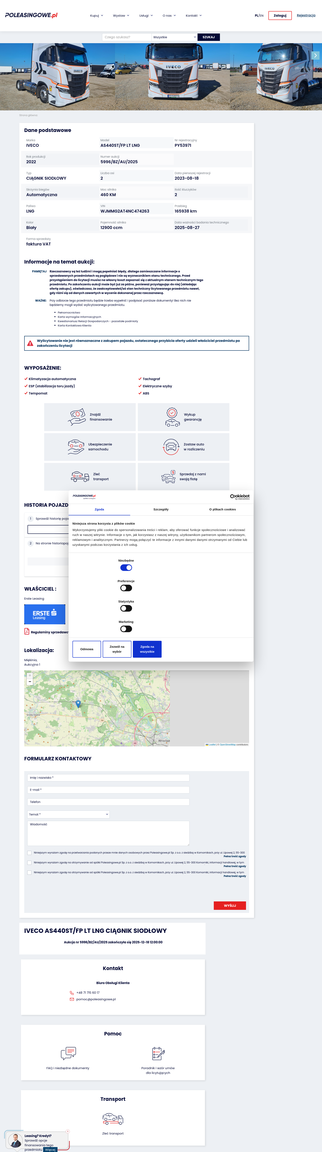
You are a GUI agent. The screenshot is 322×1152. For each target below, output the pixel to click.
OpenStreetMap (180, 685)
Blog (167, 1087)
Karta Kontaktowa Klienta (69, 347)
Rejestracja (172, 1118)
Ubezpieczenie (126, 1092)
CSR (167, 1092)
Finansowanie (126, 1081)
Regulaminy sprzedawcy (47, 604)
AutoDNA (122, 1119)
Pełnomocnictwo (64, 334)
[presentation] (58, 802)
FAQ (167, 1124)
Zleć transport (257, 879)
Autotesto (123, 1124)
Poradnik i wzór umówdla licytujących (182, 881)
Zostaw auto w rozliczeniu (86, 1087)
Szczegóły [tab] (160, 544)
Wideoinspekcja (127, 1098)
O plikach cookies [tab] (222, 544)
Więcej (51, 1148)
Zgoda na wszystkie (220, 618)
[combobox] (171, 21)
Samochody (28, 1081)
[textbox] (171, 21)
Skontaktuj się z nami (179, 1113)
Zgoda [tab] (99, 544)
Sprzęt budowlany (32, 1115)
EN (261, 7)
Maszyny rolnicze (31, 1104)
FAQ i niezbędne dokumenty (139, 881)
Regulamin (171, 1129)
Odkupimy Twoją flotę (83, 1081)
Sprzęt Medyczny (31, 1109)
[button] (318, 55)
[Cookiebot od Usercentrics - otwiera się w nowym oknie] (231, 530)
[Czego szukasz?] (123, 21)
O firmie (169, 1081)
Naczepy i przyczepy (33, 1087)
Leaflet (163, 685)
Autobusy (26, 1092)
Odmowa (101, 618)
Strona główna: (28, 115)
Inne (22, 1126)
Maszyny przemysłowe (35, 1098)
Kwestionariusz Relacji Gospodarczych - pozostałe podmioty (93, 343)
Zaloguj (280, 7)
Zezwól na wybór (161, 618)
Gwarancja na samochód (134, 1087)
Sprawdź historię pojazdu (51, 542)
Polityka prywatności (178, 1135)
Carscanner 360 (127, 1113)
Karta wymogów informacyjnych (74, 338)
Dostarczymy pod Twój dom (132, 1105)
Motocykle (26, 1120)
